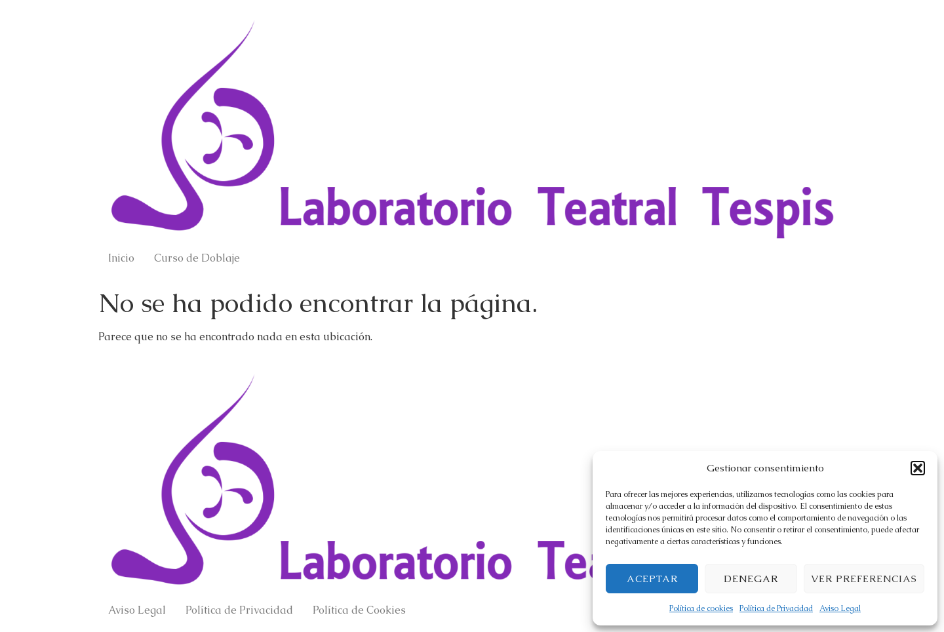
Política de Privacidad (776, 608)
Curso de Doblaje (197, 258)
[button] (917, 468)
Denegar (751, 578)
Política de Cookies (359, 610)
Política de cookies (701, 608)
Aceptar (652, 578)
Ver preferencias (864, 578)
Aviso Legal (840, 608)
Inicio (121, 258)
